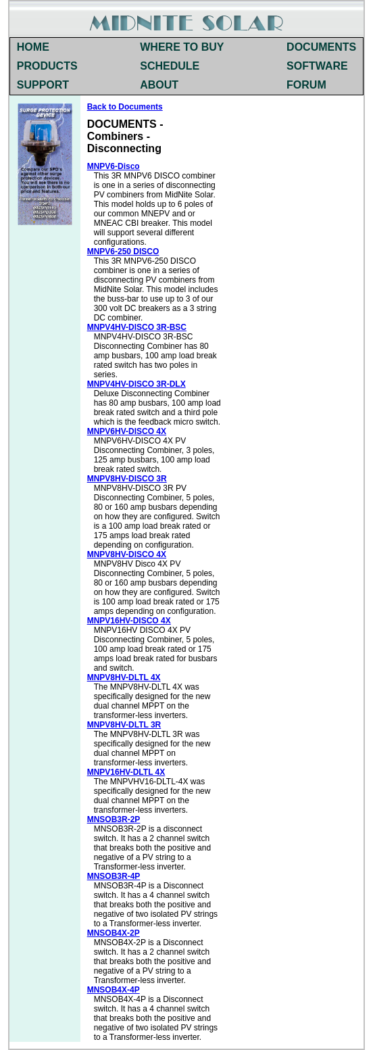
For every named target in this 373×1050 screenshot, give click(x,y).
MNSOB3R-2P (114, 819)
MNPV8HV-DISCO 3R (127, 478)
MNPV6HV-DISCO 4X (126, 431)
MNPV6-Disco (113, 166)
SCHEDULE (169, 66)
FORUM (306, 85)
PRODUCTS (47, 66)
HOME (33, 47)
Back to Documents (125, 107)
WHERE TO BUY (182, 47)
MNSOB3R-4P (114, 876)
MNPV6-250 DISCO (123, 251)
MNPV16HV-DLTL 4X (126, 772)
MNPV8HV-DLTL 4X (124, 677)
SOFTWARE (317, 66)
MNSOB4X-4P (113, 990)
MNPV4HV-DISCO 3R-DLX (136, 384)
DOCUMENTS (321, 47)
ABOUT (159, 85)
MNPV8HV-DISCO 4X (126, 554)
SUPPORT (43, 85)
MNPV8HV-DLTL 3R (124, 725)
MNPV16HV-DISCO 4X (129, 620)
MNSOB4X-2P (113, 933)
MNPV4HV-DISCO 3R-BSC (136, 327)
